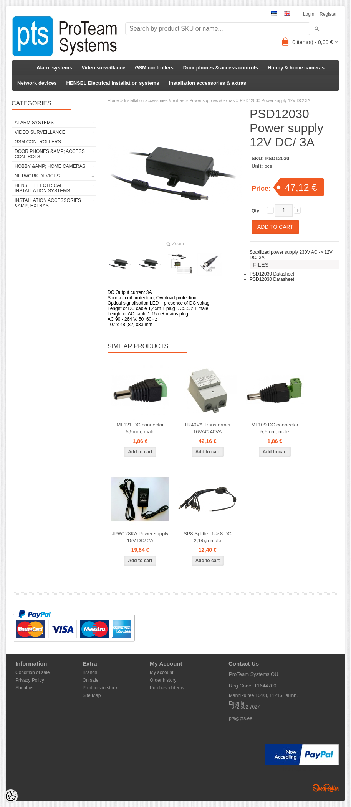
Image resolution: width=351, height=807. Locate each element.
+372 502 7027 (244, 707)
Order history (163, 680)
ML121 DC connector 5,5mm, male (140, 428)
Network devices (37, 83)
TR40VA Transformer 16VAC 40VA (207, 428)
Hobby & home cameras (296, 68)
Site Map (92, 695)
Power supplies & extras (212, 100)
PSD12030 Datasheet (272, 274)
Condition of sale (32, 672)
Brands (90, 672)
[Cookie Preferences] (11, 796)
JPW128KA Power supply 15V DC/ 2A (140, 537)
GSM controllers (154, 68)
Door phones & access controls (220, 68)
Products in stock (100, 688)
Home (113, 100)
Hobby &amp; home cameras (50, 166)
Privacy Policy (29, 680)
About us (24, 688)
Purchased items (167, 688)
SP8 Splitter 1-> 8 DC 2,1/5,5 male (208, 537)
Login (308, 14)
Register (328, 14)
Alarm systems (54, 68)
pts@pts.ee (240, 718)
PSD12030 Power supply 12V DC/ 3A (275, 100)
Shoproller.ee (326, 788)
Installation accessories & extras (207, 83)
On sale (90, 680)
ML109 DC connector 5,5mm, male (274, 428)
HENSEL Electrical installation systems (112, 83)
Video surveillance (104, 68)
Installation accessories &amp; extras (48, 203)
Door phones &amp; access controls (50, 154)
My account (161, 672)
